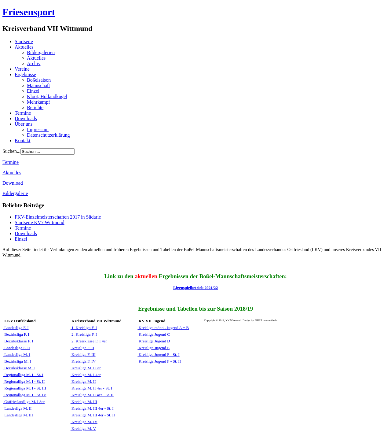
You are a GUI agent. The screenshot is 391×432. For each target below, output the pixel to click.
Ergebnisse (25, 74)
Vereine (22, 69)
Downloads (26, 118)
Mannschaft (38, 85)
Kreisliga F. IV (83, 361)
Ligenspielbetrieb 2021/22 (195, 287)
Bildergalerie (15, 193)
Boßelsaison (39, 80)
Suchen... (11, 151)
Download (12, 183)
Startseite (24, 41)
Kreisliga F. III (83, 354)
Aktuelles (24, 47)
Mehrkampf (38, 102)
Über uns (23, 124)
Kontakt (23, 140)
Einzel (33, 91)
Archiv (33, 63)
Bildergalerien (41, 52)
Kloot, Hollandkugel (47, 96)
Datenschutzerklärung (48, 135)
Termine (23, 113)
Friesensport (28, 11)
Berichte (35, 107)
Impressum (38, 129)
